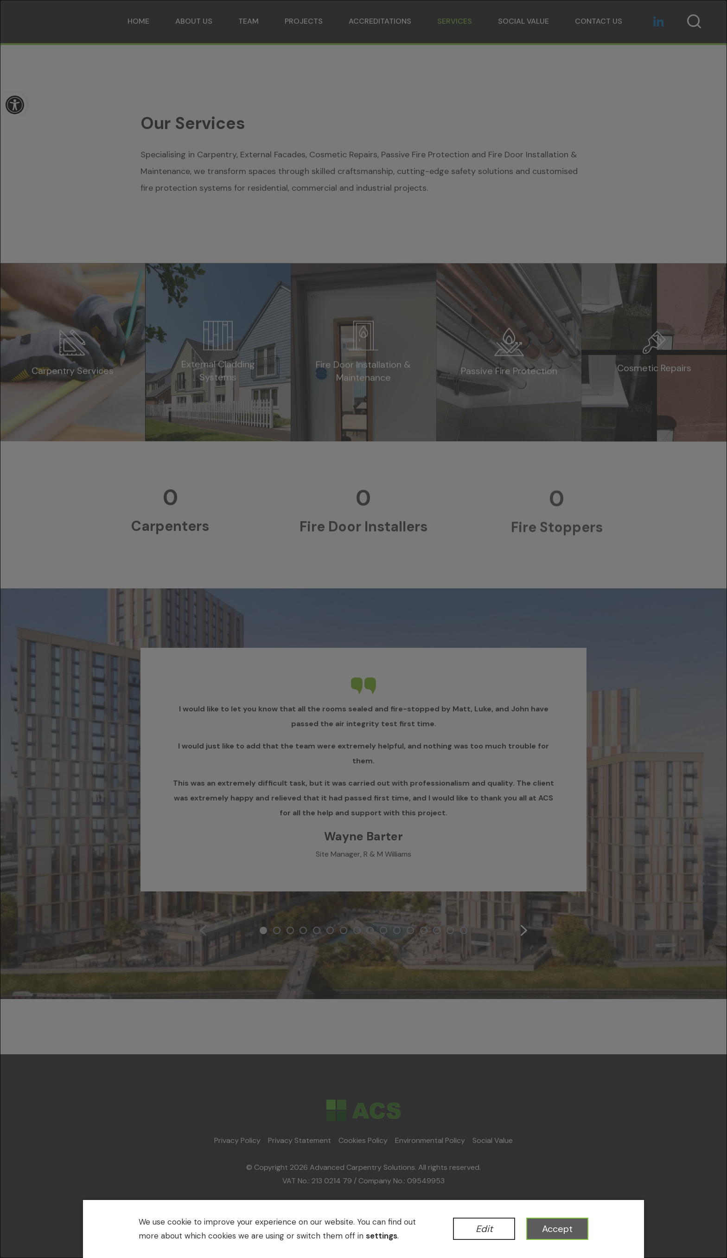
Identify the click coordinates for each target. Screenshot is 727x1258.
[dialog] (363, 629)
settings (381, 1236)
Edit (484, 1229)
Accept (557, 1229)
